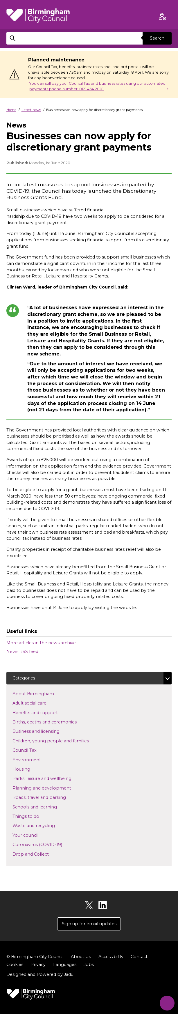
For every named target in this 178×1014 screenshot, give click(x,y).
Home (11, 110)
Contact (138, 956)
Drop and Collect (39, 854)
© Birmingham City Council (35, 956)
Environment (36, 759)
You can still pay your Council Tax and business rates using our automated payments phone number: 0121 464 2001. (97, 86)
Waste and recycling (42, 826)
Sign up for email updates (89, 924)
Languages (64, 964)
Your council (34, 835)
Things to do (35, 816)
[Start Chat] (167, 1002)
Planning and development (51, 788)
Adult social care (38, 703)
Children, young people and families (59, 741)
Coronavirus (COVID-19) (46, 844)
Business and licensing (45, 731)
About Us (81, 956)
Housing (30, 769)
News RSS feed (22, 651)
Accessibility (110, 956)
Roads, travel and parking (48, 797)
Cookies (14, 964)
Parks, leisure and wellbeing (51, 778)
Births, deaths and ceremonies (53, 722)
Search (157, 38)
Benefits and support (44, 712)
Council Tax (33, 750)
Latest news (31, 110)
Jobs (89, 964)
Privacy (38, 964)
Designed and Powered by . (40, 974)
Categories (23, 678)
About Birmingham (42, 693)
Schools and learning (43, 807)
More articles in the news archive (41, 642)
